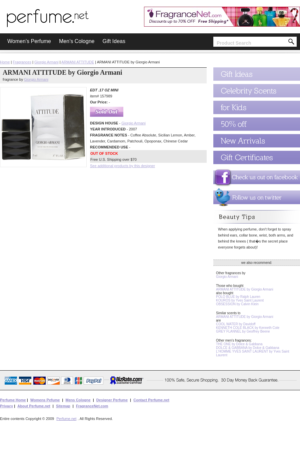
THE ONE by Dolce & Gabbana (239, 344)
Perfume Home (13, 400)
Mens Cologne (77, 400)
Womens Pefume (45, 400)
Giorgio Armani (46, 62)
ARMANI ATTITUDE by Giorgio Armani (244, 289)
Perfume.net (66, 419)
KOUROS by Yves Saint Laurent (240, 300)
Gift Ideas (113, 41)
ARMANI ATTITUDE (77, 62)
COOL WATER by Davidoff (235, 324)
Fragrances (22, 62)
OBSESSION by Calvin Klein (237, 304)
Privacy (6, 406)
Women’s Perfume (29, 41)
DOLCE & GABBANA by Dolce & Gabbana (247, 348)
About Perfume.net (33, 406)
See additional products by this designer (122, 166)
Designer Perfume (112, 400)
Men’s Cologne (76, 41)
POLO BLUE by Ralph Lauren (238, 297)
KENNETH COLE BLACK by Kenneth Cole (247, 328)
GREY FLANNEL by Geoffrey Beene (243, 331)
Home (5, 62)
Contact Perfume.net (151, 400)
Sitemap (63, 406)
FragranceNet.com (92, 406)
